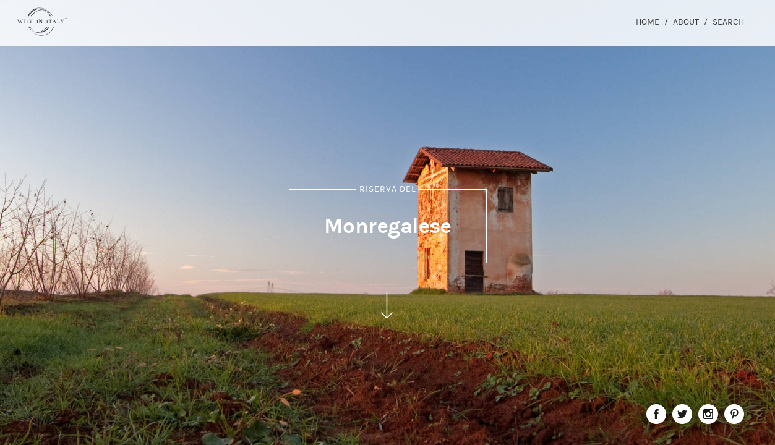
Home (647, 22)
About (686, 22)
